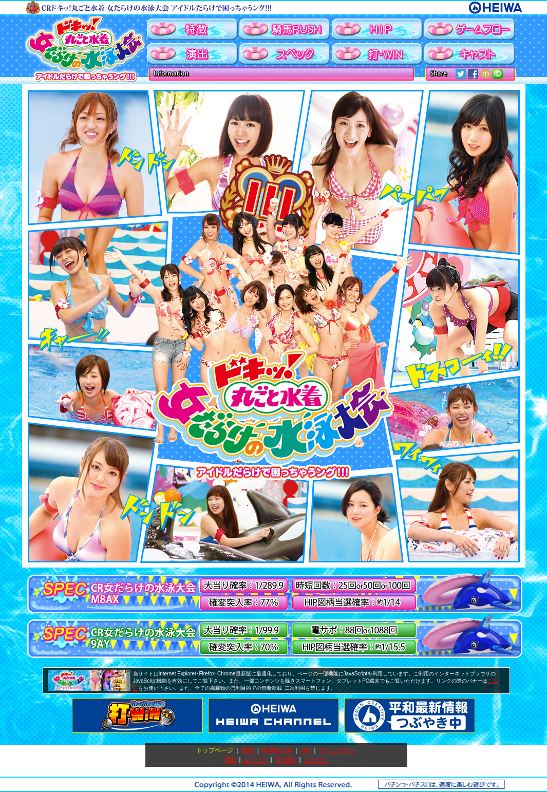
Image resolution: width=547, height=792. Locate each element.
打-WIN (285, 759)
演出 (229, 759)
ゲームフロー (337, 750)
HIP (305, 750)
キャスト (316, 759)
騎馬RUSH (277, 750)
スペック (254, 759)
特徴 (247, 750)
